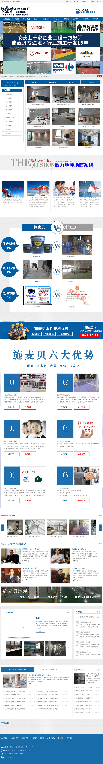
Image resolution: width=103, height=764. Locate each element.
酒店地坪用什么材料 (85, 633)
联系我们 (99, 1)
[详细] (29, 683)
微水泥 (16, 19)
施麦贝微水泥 (88, 147)
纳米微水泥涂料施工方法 (63, 104)
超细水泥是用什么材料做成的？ (12, 695)
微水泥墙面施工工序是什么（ (84, 712)
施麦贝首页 (7, 19)
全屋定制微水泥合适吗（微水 (84, 687)
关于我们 (95, 19)
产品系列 (7, 90)
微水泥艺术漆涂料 (38, 126)
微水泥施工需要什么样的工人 (84, 694)
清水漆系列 (9, 102)
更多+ (100, 515)
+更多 (98, 612)
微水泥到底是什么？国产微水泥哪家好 (14, 709)
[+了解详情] (25, 561)
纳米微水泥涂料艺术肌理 (88, 126)
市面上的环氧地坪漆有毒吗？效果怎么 (48, 709)
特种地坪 (8, 129)
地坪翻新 (8, 133)
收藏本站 (68, 1)
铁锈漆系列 (9, 110)
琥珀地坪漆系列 (10, 114)
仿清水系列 (26, 19)
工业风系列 (46, 19)
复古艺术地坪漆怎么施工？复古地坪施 (14, 698)
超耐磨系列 (9, 125)
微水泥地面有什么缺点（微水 (84, 709)
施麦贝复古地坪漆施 (85, 643)
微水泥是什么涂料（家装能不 (84, 698)
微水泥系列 (9, 94)
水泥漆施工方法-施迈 (85, 623)
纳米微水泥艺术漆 (63, 126)
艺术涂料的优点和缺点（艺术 (84, 701)
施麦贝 (12, 757)
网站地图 (76, 1)
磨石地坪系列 (10, 121)
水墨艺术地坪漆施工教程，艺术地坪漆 (48, 695)
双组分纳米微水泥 (63, 147)
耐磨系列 (57, 19)
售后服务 (91, 1)
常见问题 (86, 19)
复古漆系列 (9, 106)
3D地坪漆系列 (10, 117)
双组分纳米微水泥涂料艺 (38, 104)
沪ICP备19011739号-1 (28, 747)
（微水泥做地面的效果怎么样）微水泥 (14, 691)
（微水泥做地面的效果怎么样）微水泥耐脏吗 (40, 675)
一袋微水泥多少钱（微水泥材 (84, 705)
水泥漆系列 (9, 98)
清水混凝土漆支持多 (85, 653)
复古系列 (36, 19)
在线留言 (83, 1)
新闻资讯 (76, 19)
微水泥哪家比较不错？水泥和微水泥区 (48, 691)
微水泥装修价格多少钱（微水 (84, 690)
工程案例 (66, 19)
